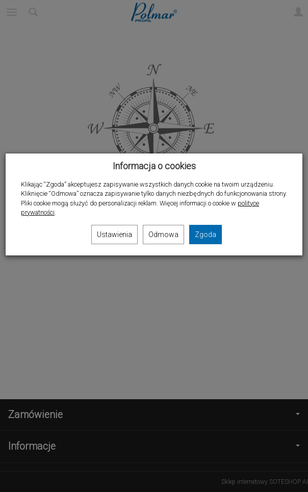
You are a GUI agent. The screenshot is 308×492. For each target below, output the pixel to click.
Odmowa (163, 234)
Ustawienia (114, 234)
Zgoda (205, 234)
